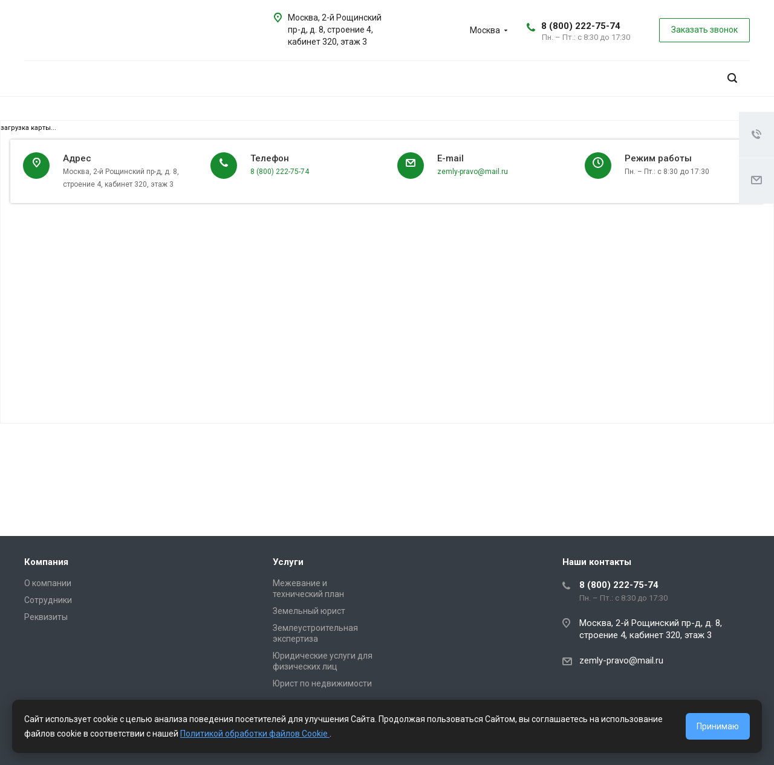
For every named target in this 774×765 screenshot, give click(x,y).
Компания (46, 562)
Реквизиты (46, 617)
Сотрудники (48, 600)
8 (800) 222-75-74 (580, 26)
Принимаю (718, 726)
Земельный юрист (309, 611)
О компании (47, 583)
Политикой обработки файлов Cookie (255, 733)
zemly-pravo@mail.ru (472, 171)
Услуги (288, 562)
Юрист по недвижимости (322, 683)
